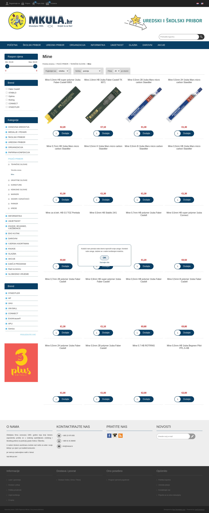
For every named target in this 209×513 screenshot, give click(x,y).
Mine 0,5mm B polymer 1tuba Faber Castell (184, 280)
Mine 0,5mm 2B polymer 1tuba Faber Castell (103, 346)
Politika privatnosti (14, 490)
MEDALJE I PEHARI (17, 132)
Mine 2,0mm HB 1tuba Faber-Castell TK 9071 (103, 81)
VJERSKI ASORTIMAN (18, 243)
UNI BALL (12, 308)
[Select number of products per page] (116, 71)
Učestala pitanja (164, 485)
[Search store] (179, 37)
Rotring (12, 100)
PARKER (14, 204)
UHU (10, 303)
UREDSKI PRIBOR (16, 142)
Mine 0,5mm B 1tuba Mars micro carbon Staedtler (144, 147)
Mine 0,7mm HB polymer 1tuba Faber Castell (144, 214)
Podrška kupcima (164, 480)
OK (104, 258)
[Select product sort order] (91, 71)
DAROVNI (12, 238)
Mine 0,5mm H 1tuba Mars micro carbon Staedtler (103, 147)
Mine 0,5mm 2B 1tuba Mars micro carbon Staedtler (144, 81)
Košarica (54, 3)
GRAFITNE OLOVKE (19, 180)
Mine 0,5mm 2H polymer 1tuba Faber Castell (62, 346)
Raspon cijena (15, 56)
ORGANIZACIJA (15, 147)
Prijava (27, 3)
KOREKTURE (16, 185)
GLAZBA (12, 254)
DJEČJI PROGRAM (17, 264)
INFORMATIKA (15, 216)
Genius (11, 328)
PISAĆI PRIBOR (15, 159)
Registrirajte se (14, 3)
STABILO (12, 93)
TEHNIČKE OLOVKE (19, 164)
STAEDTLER (14, 107)
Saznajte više (104, 262)
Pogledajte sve (28, 335)
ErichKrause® (14, 318)
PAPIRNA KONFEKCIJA (19, 152)
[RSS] (120, 436)
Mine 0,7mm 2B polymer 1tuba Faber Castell (62, 280)
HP (9, 298)
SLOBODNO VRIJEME (18, 274)
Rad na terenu (14, 269)
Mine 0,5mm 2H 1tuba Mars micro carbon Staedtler (184, 81)
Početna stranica (48, 64)
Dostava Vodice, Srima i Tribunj (69, 480)
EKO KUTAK (14, 233)
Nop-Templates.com (178, 509)
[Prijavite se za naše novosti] (173, 436)
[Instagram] (115, 436)
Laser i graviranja (14, 480)
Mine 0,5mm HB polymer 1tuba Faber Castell (144, 280)
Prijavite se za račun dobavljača (169, 495)
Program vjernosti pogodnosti (118, 480)
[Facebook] (109, 436)
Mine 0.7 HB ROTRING (144, 345)
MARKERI (15, 194)
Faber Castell (14, 89)
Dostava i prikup (14, 485)
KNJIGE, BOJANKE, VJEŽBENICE (17, 227)
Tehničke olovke (16, 170)
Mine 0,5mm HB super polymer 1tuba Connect (184, 214)
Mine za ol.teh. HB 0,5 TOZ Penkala (63, 213)
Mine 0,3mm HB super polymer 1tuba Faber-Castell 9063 (62, 81)
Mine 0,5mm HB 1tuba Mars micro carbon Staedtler (184, 147)
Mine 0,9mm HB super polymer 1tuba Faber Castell (103, 280)
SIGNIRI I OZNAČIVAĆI (20, 199)
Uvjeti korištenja (14, 495)
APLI (10, 323)
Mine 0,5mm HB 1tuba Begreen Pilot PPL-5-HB (184, 346)
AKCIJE (11, 259)
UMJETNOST (14, 221)
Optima (12, 96)
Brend (11, 82)
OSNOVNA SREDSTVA (18, 127)
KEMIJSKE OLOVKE (19, 190)
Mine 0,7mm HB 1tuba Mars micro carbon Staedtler (63, 147)
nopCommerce (199, 509)
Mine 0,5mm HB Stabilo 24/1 (103, 213)
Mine (12, 174)
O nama (11, 500)
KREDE (14, 208)
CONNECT (13, 103)
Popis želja (40, 3)
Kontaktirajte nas (164, 490)
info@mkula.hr (68, 446)
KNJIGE (11, 248)
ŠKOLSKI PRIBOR (16, 137)
